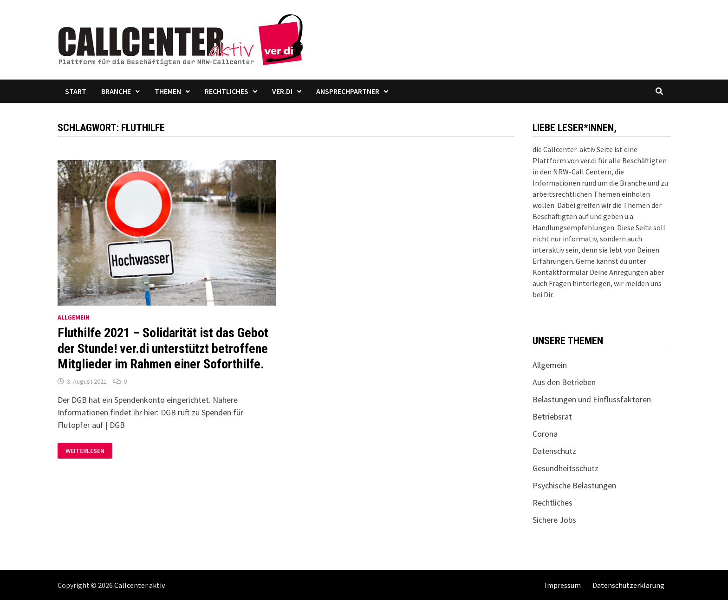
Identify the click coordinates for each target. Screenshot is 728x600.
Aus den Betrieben (564, 382)
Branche (116, 91)
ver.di (282, 91)
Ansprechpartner (347, 91)
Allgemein (74, 317)
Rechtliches (226, 91)
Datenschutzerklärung (628, 585)
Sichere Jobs (554, 519)
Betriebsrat (552, 416)
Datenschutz (554, 451)
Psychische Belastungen (574, 485)
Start (75, 91)
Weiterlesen (86, 451)
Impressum (563, 585)
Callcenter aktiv (139, 585)
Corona (545, 433)
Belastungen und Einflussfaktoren (592, 399)
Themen (168, 91)
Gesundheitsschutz (565, 468)
